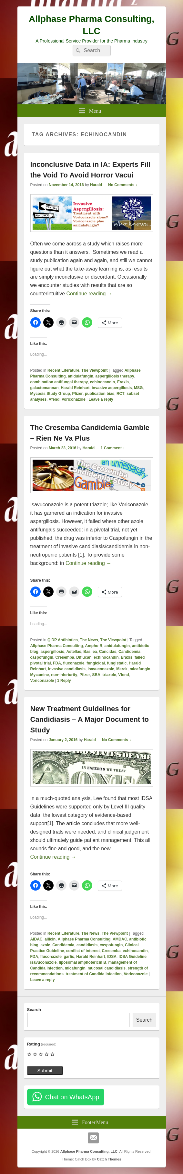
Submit (45, 1070)
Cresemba (65, 657)
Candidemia (129, 651)
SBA (96, 675)
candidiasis (86, 945)
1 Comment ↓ (113, 448)
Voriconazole (74, 399)
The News (89, 640)
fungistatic (117, 663)
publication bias (99, 393)
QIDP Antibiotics (62, 640)
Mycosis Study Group (50, 393)
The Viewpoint (94, 370)
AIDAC (36, 939)
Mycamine (39, 675)
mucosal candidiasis (107, 968)
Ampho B (93, 646)
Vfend (54, 399)
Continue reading (89, 293)
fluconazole (74, 663)
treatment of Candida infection (94, 974)
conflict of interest (83, 951)
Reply (64, 680)
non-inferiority (64, 675)
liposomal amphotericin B (82, 962)
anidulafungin (80, 376)
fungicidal (95, 663)
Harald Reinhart (75, 388)
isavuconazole (101, 669)
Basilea (90, 651)
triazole (109, 675)
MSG (138, 388)
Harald (96, 185)
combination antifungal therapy (59, 382)
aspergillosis (52, 651)
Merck (121, 669)
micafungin (140, 669)
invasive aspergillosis (112, 388)
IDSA (112, 956)
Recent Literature (63, 370)
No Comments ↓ (122, 185)
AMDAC (120, 939)
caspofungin (41, 657)
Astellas (73, 651)
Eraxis (123, 382)
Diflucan (83, 657)
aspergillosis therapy (115, 376)
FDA (57, 663)
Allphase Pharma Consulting (56, 646)
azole (45, 945)
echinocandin (102, 382)
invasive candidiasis (67, 669)
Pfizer (77, 393)
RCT (121, 393)
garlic (69, 956)
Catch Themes (109, 1159)
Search (34, 1009)
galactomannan (44, 388)
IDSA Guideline (133, 956)
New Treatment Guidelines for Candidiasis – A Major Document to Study (89, 719)
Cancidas (107, 651)
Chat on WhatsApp (72, 1097)
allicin (50, 939)
